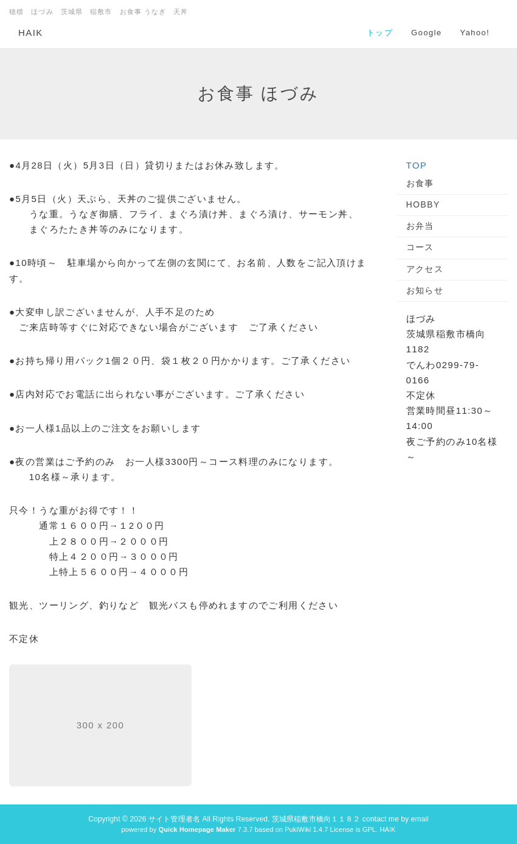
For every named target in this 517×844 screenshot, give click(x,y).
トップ (380, 32)
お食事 (420, 183)
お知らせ (425, 290)
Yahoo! (475, 32)
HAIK (30, 32)
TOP (417, 165)
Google (426, 32)
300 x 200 (101, 725)
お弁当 (420, 226)
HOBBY (423, 204)
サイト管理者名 (174, 819)
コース (420, 247)
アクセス (425, 269)
